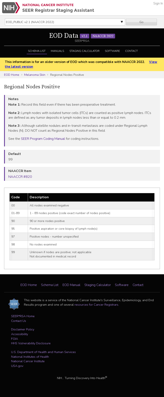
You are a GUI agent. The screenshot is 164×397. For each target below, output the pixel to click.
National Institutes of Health (30, 357)
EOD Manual (71, 285)
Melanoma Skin (34, 75)
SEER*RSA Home (23, 316)
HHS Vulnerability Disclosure (31, 343)
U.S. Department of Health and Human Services (43, 352)
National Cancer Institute (28, 361)
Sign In (158, 3)
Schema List (36, 51)
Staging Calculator (84, 51)
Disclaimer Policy (22, 329)
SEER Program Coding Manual (43, 138)
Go (141, 22)
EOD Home (11, 75)
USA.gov (17, 366)
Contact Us (18, 321)
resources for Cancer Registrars (96, 304)
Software (112, 51)
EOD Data (82, 36)
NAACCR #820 (20, 176)
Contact (131, 51)
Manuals (57, 51)
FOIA (14, 339)
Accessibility (19, 334)
